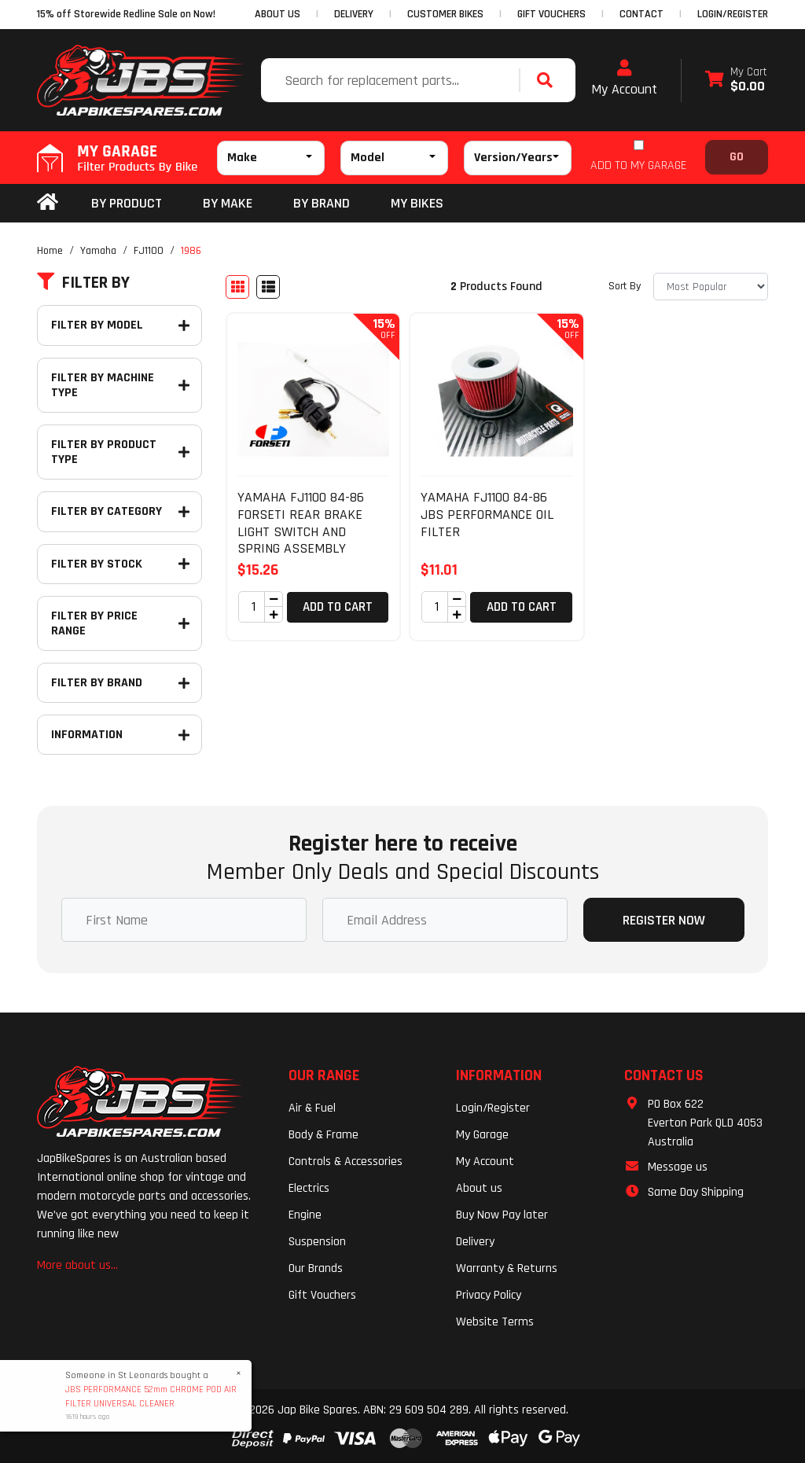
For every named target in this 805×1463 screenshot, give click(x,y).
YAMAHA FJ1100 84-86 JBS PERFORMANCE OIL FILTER (487, 514)
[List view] (268, 287)
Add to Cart (338, 607)
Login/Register (732, 14)
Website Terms (495, 1322)
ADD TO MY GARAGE (638, 165)
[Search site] (548, 80)
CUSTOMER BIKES (445, 14)
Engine (305, 1215)
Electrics (309, 1188)
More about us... (77, 1265)
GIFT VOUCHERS (551, 14)
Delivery (475, 1241)
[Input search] (392, 80)
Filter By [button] (83, 283)
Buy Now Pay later (502, 1215)
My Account (624, 78)
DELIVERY (353, 14)
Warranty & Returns (506, 1268)
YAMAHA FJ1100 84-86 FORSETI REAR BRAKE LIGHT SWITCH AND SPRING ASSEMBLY (300, 522)
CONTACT (641, 14)
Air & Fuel (312, 1108)
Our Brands (316, 1268)
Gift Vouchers (322, 1295)
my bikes (417, 203)
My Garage (482, 1135)
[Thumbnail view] (237, 287)
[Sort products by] (710, 286)
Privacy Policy (488, 1295)
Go (737, 157)
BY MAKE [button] (227, 203)
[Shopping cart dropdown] (736, 80)
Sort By (624, 286)
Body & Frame (323, 1135)
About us (479, 1188)
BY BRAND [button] (321, 203)
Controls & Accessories (345, 1161)
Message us (678, 1167)
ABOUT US (277, 14)
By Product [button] (126, 203)
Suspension (317, 1241)
